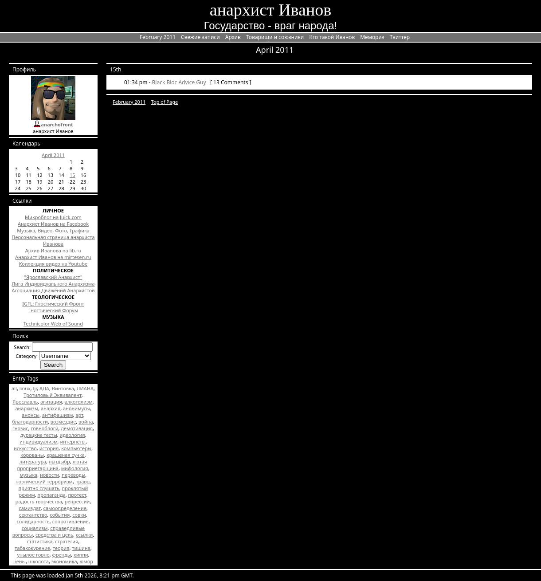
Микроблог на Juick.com (53, 217)
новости (49, 474)
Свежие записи (200, 37)
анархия (50, 408)
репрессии (77, 501)
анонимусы (76, 408)
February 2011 (158, 37)
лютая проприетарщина (52, 464)
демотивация (77, 428)
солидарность (32, 521)
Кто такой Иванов (332, 37)
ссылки (84, 534)
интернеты (73, 441)
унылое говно (33, 554)
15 (72, 175)
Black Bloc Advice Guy (179, 82)
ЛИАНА (85, 388)
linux (25, 388)
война (85, 421)
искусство (25, 448)
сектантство (33, 514)
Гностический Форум (53, 310)
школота (38, 561)
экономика (64, 561)
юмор (86, 561)
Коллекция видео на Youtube (53, 263)
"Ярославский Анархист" (53, 277)
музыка (29, 474)
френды (61, 554)
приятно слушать (39, 488)
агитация (51, 401)
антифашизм (57, 415)
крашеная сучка (66, 454)
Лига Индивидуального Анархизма (53, 283)
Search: (22, 347)
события (60, 514)
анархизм (26, 408)
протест (77, 494)
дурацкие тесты (38, 435)
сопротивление (70, 521)
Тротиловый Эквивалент (52, 395)
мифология (74, 468)
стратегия (66, 541)
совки (79, 514)
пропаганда (52, 494)
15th (115, 69)
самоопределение (64, 508)
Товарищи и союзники (275, 37)
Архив (233, 37)
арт (79, 415)
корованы (32, 454)
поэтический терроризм (44, 481)
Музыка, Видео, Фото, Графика (53, 230)
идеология (72, 435)
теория (61, 548)
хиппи (81, 554)
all (14, 388)
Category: (27, 356)
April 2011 (53, 155)
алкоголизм (79, 401)
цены (19, 561)
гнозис (20, 428)
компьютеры (76, 448)
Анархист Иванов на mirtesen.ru (53, 257)
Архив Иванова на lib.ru (53, 250)
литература (33, 461)
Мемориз (372, 37)
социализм (35, 528)
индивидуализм (39, 441)
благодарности (29, 421)
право (82, 481)
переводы (73, 474)
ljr (35, 388)
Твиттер (400, 37)
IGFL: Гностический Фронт (53, 303)
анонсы (30, 415)
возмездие (63, 421)
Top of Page (164, 101)
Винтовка (63, 388)
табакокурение (32, 548)
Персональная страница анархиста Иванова (53, 240)
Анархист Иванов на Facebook (53, 223)
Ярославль (25, 401)
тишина (81, 548)
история (49, 448)
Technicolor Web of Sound (53, 323)
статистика (40, 541)
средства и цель (54, 534)
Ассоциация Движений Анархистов (53, 290)
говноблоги (45, 428)
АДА (44, 388)
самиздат (30, 508)
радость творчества (39, 501)
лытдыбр (59, 461)
